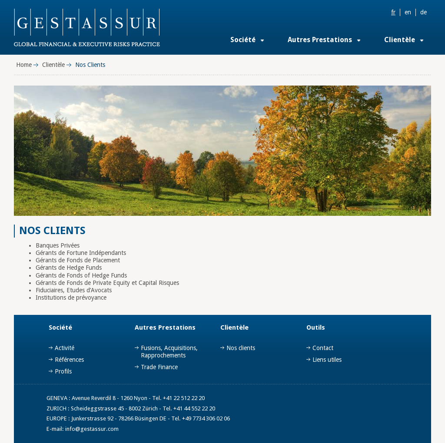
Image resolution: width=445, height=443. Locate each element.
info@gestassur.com (92, 429)
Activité (64, 347)
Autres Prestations (320, 40)
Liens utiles (327, 359)
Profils (63, 371)
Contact (322, 347)
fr (393, 12)
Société (243, 40)
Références (69, 359)
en (408, 12)
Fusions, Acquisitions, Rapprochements (169, 351)
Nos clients (240, 347)
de (423, 12)
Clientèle (399, 40)
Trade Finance (159, 367)
